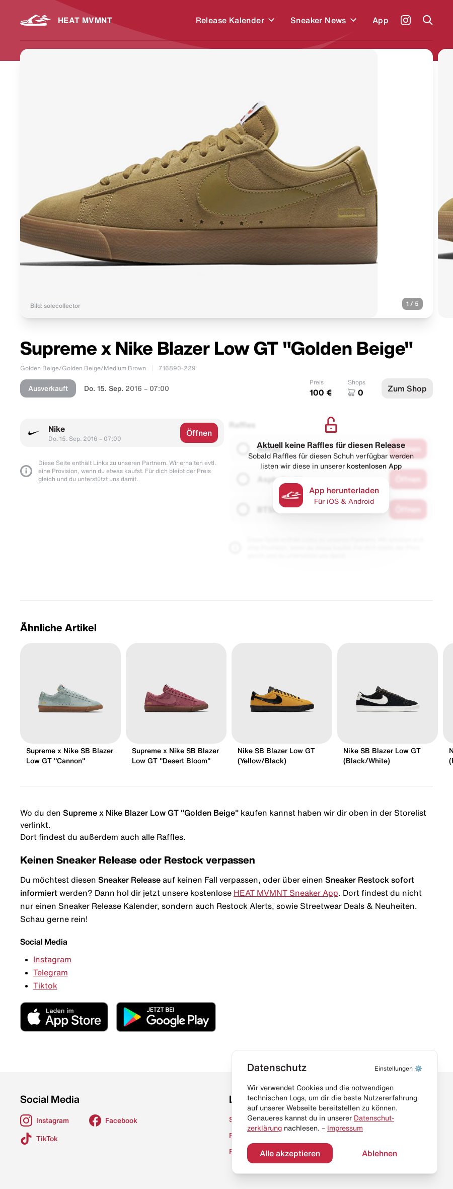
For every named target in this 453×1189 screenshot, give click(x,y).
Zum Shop (407, 388)
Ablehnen (379, 1153)
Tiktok (45, 985)
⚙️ (398, 1068)
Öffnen (199, 433)
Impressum (345, 1128)
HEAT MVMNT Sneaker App (286, 893)
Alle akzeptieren (290, 1153)
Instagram (52, 959)
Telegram (50, 972)
